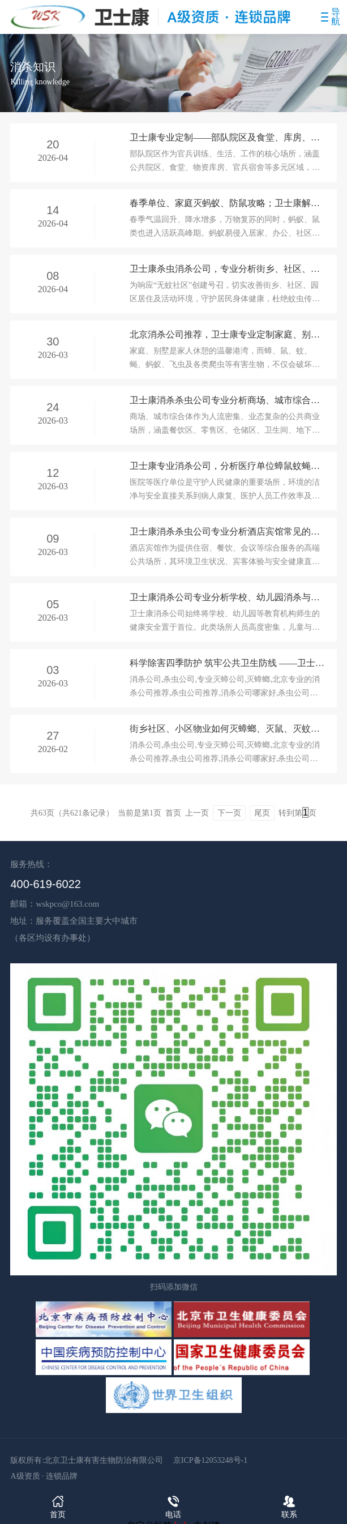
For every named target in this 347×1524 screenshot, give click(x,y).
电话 (173, 1506)
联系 (289, 1506)
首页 (57, 1506)
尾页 (262, 813)
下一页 (229, 813)
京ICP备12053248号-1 (210, 1460)
